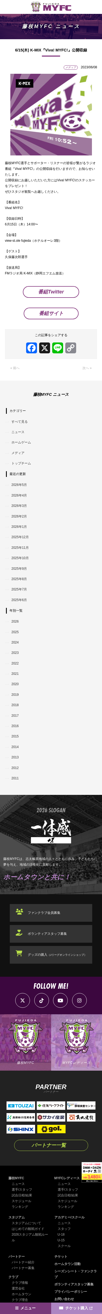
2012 (15, 768)
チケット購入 (76, 1308)
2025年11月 (20, 548)
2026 (15, 621)
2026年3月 (19, 506)
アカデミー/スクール (69, 1217)
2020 (15, 684)
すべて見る (19, 422)
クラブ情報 (20, 1283)
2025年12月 (20, 537)
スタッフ (64, 1229)
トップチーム (21, 463)
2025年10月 (20, 558)
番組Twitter (51, 292)
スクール (64, 1246)
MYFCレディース (67, 1178)
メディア (17, 453)
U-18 (61, 1234)
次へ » (87, 368)
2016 (15, 726)
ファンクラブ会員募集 (44, 913)
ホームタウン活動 (67, 1264)
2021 (15, 674)
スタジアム (16, 1217)
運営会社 (18, 1288)
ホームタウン (21, 1294)
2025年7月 (19, 589)
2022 (15, 663)
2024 (15, 642)
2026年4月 (19, 495)
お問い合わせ (64, 1299)
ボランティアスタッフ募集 (47, 934)
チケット (60, 1256)
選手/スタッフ (22, 1190)
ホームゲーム (21, 442)
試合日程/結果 (22, 1195)
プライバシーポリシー (70, 1292)
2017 (15, 716)
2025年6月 (19, 600)
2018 (15, 705)
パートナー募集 (23, 1268)
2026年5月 (19, 485)
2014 (15, 747)
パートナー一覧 (49, 1145)
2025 (15, 632)
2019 (15, 695)
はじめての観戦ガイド (28, 1229)
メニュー (28, 1308)
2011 (15, 778)
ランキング (20, 1207)
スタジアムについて (26, 1223)
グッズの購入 (57, 955)
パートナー (16, 1256)
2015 (15, 736)
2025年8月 (19, 579)
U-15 (61, 1240)
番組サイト (51, 313)
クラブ (13, 1277)
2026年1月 (19, 527)
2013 (15, 757)
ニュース (17, 432)
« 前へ (15, 368)
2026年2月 (19, 516)
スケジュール (21, 1201)
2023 (15, 653)
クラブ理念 (20, 1300)
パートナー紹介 (23, 1262)
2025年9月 (19, 569)
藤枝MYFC (16, 1178)
